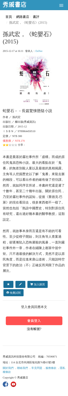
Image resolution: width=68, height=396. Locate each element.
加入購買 (37, 284)
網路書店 (22, 17)
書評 (36, 17)
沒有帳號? (34, 329)
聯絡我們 (22, 368)
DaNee (38, 51)
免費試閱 (13, 292)
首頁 (8, 17)
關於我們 (8, 368)
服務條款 (51, 368)
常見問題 (36, 368)
